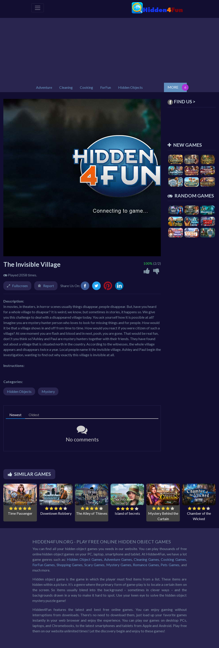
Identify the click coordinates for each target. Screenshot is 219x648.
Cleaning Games (146, 559)
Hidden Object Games (84, 559)
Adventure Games (118, 559)
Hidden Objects (19, 391)
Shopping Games (70, 565)
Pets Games (170, 565)
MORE (173, 87)
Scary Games (94, 565)
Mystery (48, 391)
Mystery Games (118, 565)
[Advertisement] (109, 49)
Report (48, 286)
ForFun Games (43, 565)
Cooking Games (173, 559)
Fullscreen (20, 286)
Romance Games (146, 565)
